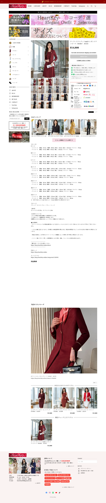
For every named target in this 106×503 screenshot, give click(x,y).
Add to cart (83, 56)
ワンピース (15, 70)
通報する (95, 382)
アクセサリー (16, 74)
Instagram (82, 6)
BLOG (50, 6)
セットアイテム (17, 58)
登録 (27, 118)
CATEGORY (37, 6)
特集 (14, 47)
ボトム (14, 66)
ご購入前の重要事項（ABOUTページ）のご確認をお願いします (53, 12)
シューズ (15, 82)
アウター (15, 51)
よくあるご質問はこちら (80, 74)
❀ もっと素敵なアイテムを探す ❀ (64, 140)
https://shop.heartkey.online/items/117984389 (43, 378)
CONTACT (66, 6)
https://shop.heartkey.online (39, 252)
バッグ (14, 78)
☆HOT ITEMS (16, 43)
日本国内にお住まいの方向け (84, 60)
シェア (95, 112)
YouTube (74, 6)
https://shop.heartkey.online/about (41, 245)
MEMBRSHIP (57, 6)
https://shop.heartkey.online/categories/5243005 (45, 257)
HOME (30, 6)
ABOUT (44, 6)
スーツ (14, 55)
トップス (15, 62)
